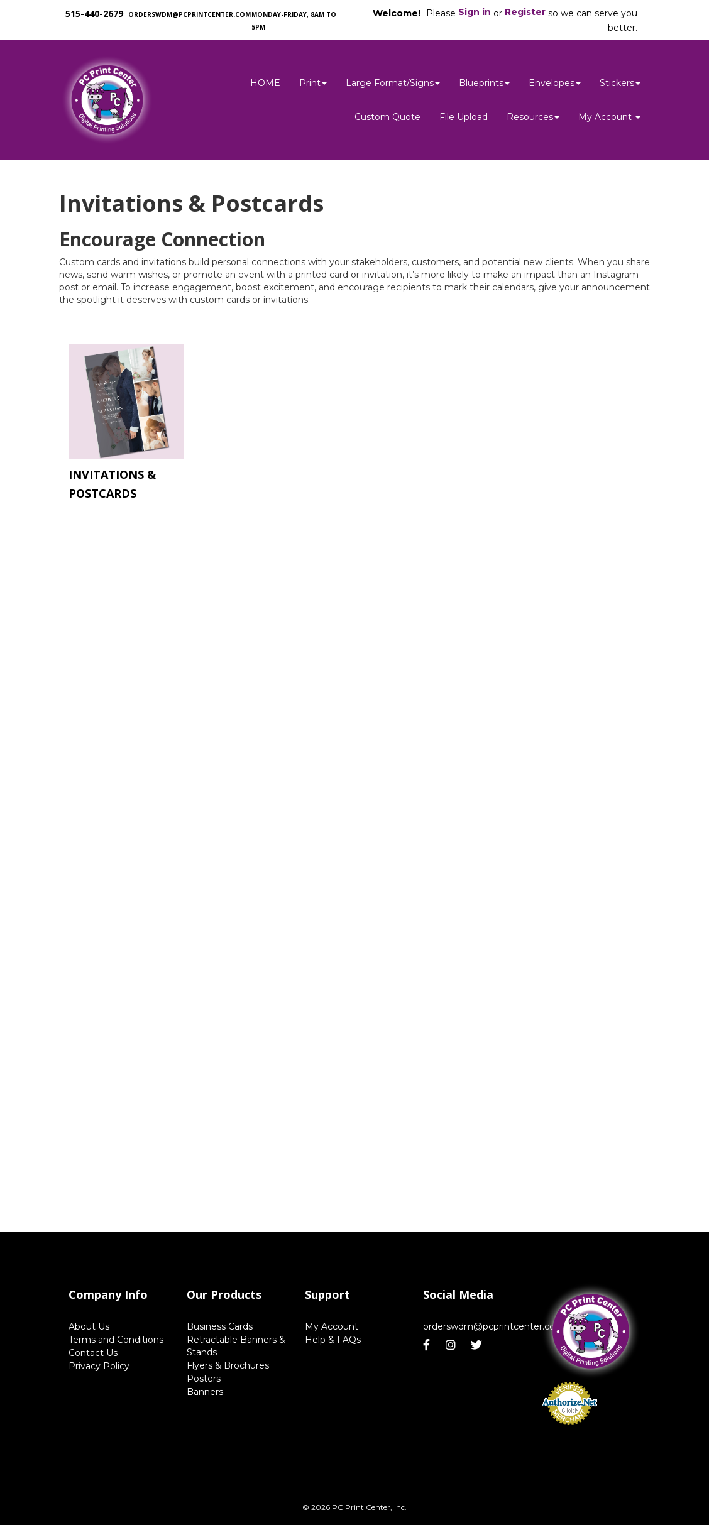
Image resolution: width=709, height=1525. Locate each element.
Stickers (620, 83)
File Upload (463, 117)
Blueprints (484, 83)
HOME (265, 83)
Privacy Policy (99, 1366)
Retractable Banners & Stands (236, 1346)
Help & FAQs (333, 1339)
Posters (204, 1378)
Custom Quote (387, 117)
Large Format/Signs (393, 83)
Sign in (474, 12)
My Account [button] (609, 117)
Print (313, 83)
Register (525, 12)
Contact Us (93, 1352)
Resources (533, 117)
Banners (205, 1391)
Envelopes (555, 83)
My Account (331, 1326)
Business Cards (220, 1326)
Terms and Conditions (116, 1339)
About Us (89, 1326)
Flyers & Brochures (228, 1365)
